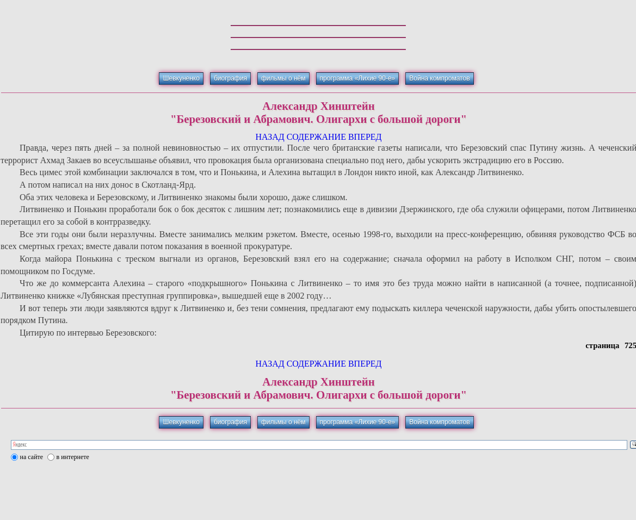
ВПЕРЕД (365, 136)
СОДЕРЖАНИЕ (316, 136)
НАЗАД (269, 136)
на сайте (32, 457)
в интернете (73, 457)
